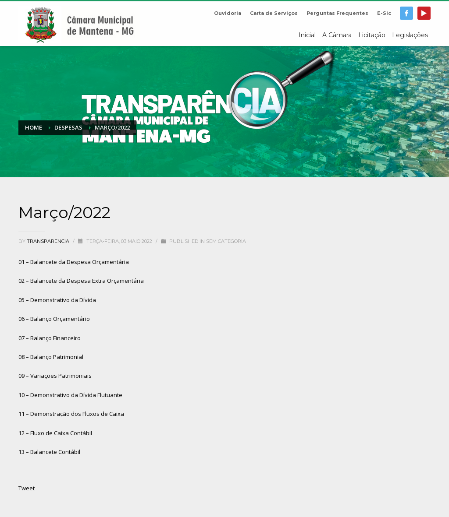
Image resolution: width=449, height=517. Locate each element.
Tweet (26, 488)
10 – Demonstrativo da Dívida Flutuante (70, 395)
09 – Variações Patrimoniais (55, 376)
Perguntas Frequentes (337, 13)
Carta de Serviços (274, 13)
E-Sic (384, 13)
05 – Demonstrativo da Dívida (57, 300)
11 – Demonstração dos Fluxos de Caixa (71, 414)
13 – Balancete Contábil (49, 452)
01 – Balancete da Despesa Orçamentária (73, 262)
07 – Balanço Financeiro (49, 338)
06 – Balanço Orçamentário (54, 319)
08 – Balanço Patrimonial (50, 357)
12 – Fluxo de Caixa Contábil (55, 433)
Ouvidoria (227, 13)
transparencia (49, 241)
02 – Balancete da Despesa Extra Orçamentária (81, 281)
